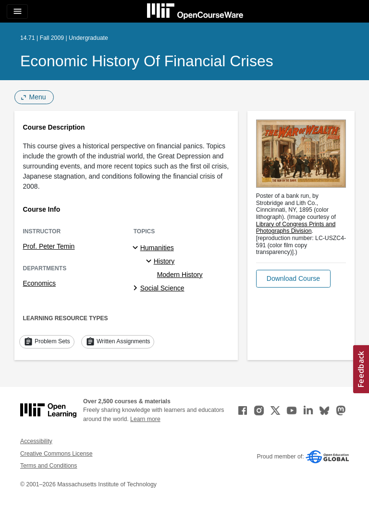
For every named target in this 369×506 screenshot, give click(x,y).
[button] (293, 279)
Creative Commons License (56, 453)
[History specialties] (150, 261)
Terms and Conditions (48, 465)
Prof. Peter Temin (49, 246)
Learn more (145, 419)
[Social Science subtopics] (136, 288)
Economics (39, 283)
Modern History (180, 274)
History (164, 261)
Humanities (157, 248)
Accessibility (36, 441)
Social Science (162, 288)
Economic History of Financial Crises (146, 61)
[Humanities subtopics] (136, 248)
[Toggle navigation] (17, 11)
